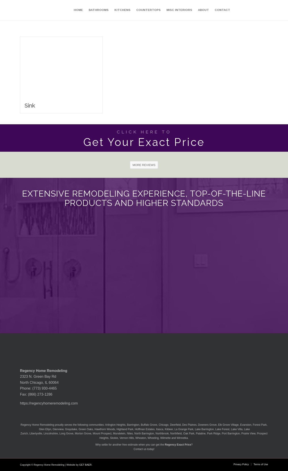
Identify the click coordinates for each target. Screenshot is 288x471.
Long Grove (66, 433)
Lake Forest (222, 429)
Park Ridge (213, 433)
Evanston (245, 424)
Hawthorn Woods (105, 429)
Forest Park (260, 424)
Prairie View (248, 433)
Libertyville (35, 433)
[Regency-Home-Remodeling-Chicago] (26, 10)
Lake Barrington (204, 429)
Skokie (114, 438)
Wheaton (140, 438)
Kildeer (169, 429)
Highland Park (125, 429)
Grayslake (71, 429)
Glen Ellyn (44, 429)
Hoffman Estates (145, 429)
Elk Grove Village (228, 424)
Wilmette (165, 438)
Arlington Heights (115, 424)
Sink (30, 105)
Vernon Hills (127, 438)
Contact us (140, 449)
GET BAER (85, 464)
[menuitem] (78, 10)
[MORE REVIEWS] (144, 165)
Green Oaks (86, 429)
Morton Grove (83, 433)
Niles (130, 433)
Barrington (133, 424)
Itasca (159, 429)
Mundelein (119, 433)
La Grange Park (183, 429)
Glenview (58, 429)
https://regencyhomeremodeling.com (49, 403)
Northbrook (162, 433)
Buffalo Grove (149, 424)
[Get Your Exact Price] (144, 138)
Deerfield (175, 424)
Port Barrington (231, 433)
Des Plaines (189, 424)
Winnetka (182, 438)
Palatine (201, 433)
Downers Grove (207, 424)
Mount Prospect (102, 433)
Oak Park (188, 433)
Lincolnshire (51, 433)
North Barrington (144, 433)
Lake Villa (237, 429)
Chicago (163, 424)
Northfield (176, 433)
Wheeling (153, 438)
